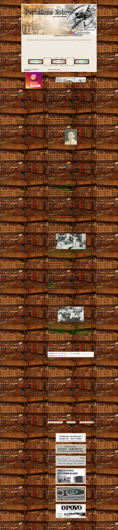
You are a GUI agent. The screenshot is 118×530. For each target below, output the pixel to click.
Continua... (51, 349)
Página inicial (71, 422)
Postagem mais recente (55, 422)
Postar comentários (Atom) (61, 425)
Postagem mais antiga (86, 422)
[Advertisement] (70, 409)
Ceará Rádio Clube (60, 355)
